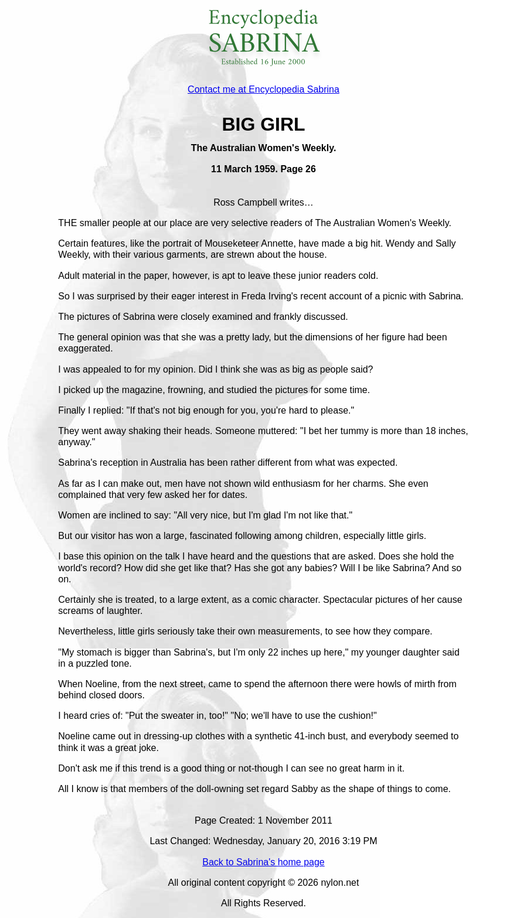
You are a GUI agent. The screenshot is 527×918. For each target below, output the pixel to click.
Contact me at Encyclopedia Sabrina (263, 89)
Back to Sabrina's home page (263, 862)
